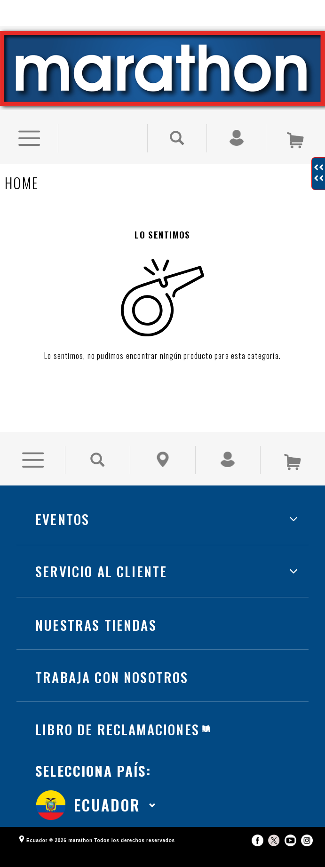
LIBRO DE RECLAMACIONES (117, 712)
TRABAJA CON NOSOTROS (112, 660)
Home (22, 166)
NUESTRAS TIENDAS (96, 608)
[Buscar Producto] (177, 122)
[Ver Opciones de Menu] (29, 122)
